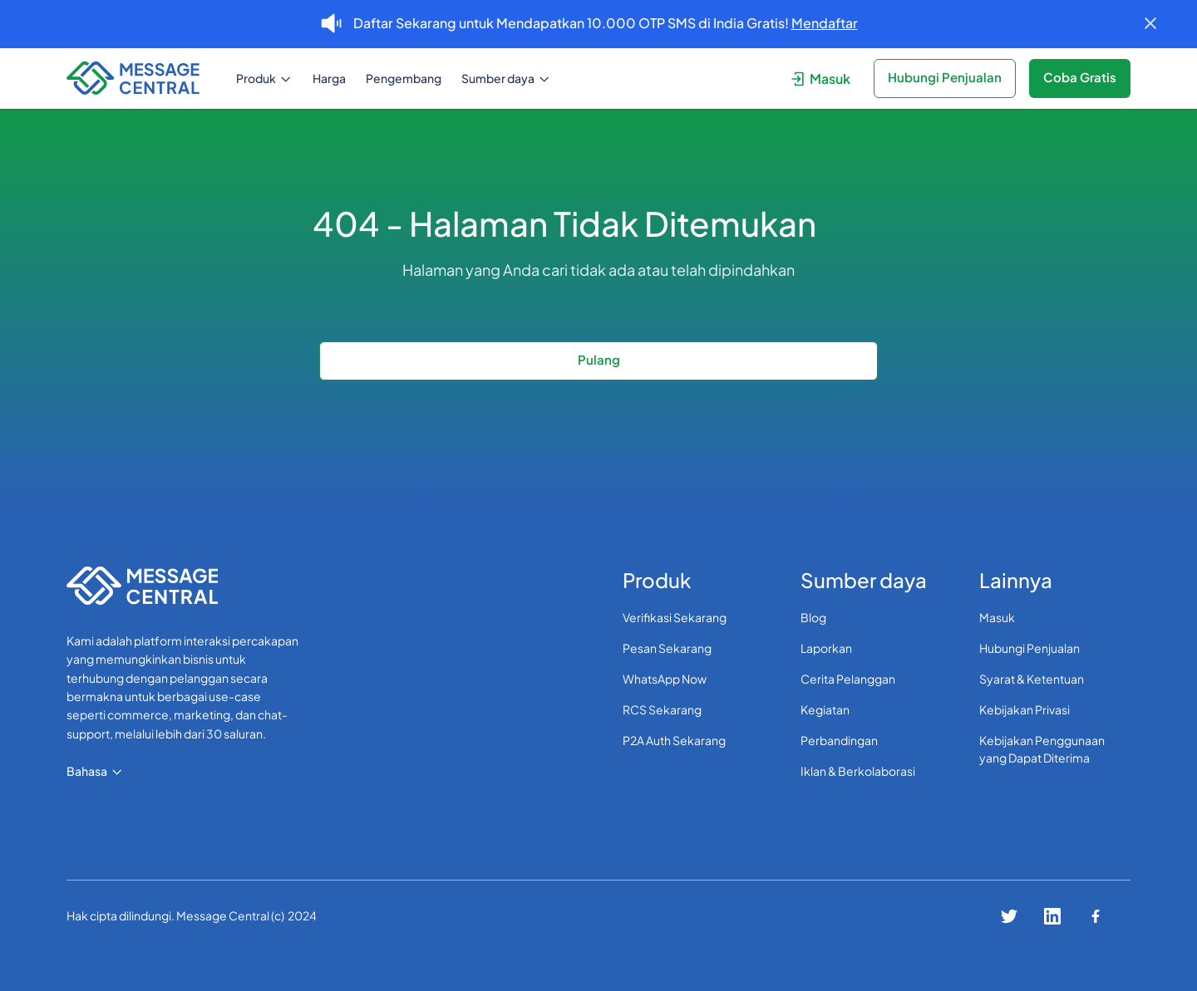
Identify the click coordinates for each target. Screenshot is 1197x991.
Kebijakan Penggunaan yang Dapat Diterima (1042, 749)
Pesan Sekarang (667, 647)
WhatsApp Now (665, 678)
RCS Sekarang (662, 709)
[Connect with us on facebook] (1095, 916)
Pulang (599, 359)
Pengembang (403, 78)
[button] (264, 78)
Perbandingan (839, 740)
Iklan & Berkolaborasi (857, 770)
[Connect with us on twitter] (1009, 916)
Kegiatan (825, 709)
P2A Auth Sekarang (674, 740)
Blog (813, 617)
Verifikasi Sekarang (675, 617)
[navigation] (139, 78)
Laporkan (826, 647)
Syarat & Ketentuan (1031, 678)
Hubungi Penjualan (1029, 647)
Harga (329, 78)
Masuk (997, 617)
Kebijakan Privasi (1024, 709)
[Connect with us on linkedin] (1052, 916)
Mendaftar (824, 23)
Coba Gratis (1079, 77)
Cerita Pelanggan (847, 678)
